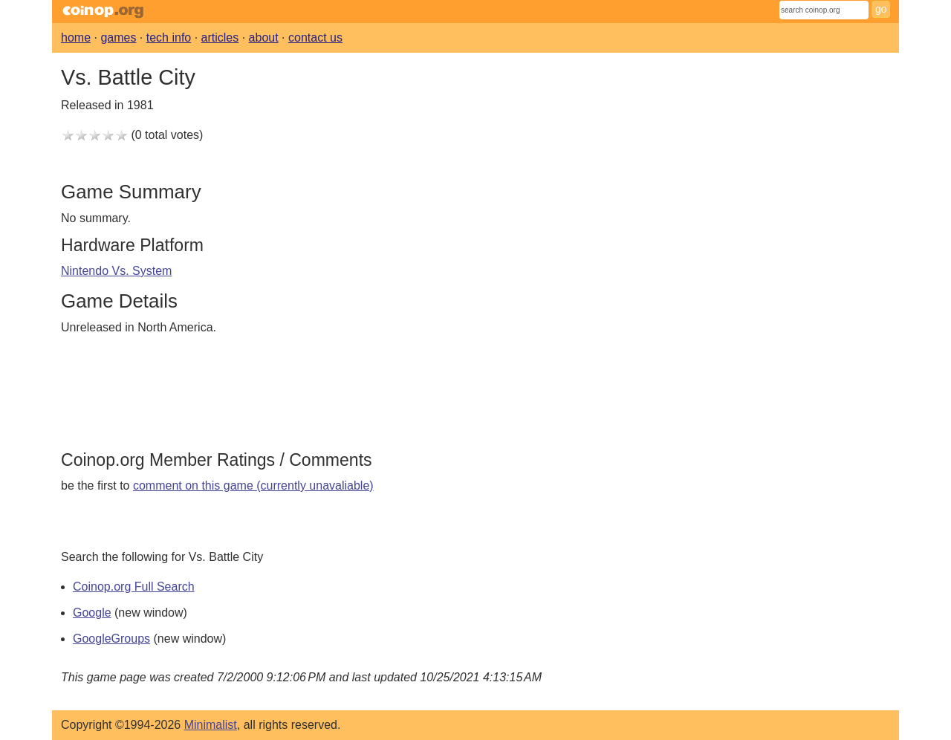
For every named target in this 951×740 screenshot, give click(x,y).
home (76, 37)
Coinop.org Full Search (134, 586)
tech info (168, 37)
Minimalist (210, 724)
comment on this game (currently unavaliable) (253, 485)
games (118, 37)
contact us (315, 37)
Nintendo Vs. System (116, 270)
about (264, 37)
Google (92, 612)
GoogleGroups (111, 638)
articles (220, 37)
